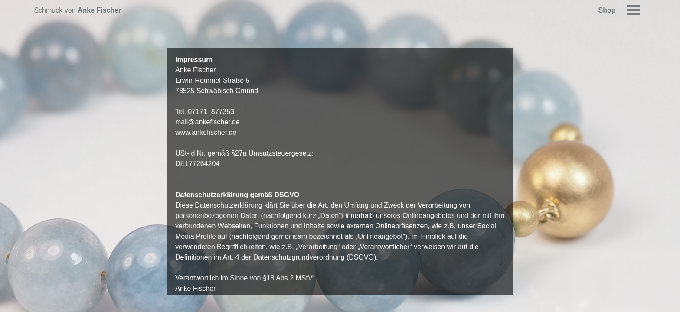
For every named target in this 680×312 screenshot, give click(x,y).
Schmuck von (77, 10)
